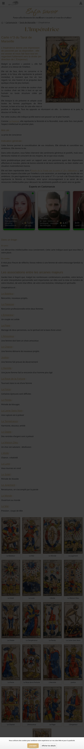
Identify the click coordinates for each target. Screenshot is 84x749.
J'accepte (33, 746)
